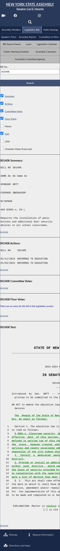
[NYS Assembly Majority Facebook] (15, 16)
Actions (9, 104)
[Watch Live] (3, 16)
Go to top (4, 232)
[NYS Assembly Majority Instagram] (39, 16)
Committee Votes (13, 111)
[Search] (30, 23)
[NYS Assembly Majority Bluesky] (51, 16)
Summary (9, 96)
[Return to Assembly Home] (30, 6)
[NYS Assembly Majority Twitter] (27, 16)
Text (7, 134)
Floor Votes (11, 119)
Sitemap (10, 534)
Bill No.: (4, 66)
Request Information (40, 534)
